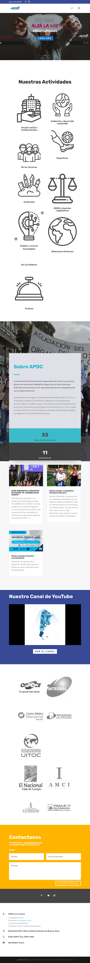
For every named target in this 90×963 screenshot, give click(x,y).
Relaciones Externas (67, 251)
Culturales (34, 202)
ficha (22, 918)
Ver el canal (45, 651)
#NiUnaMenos (45, 31)
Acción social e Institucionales (34, 128)
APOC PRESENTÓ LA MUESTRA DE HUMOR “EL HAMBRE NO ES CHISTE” (25, 493)
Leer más (44, 38)
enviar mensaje (68, 883)
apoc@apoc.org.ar (33, 842)
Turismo (34, 308)
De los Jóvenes (34, 167)
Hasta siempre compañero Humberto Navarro (61, 492)
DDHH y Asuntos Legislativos (67, 209)
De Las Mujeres (34, 264)
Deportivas (67, 158)
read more (15, 521)
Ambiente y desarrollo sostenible (67, 122)
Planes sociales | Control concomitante (22, 557)
